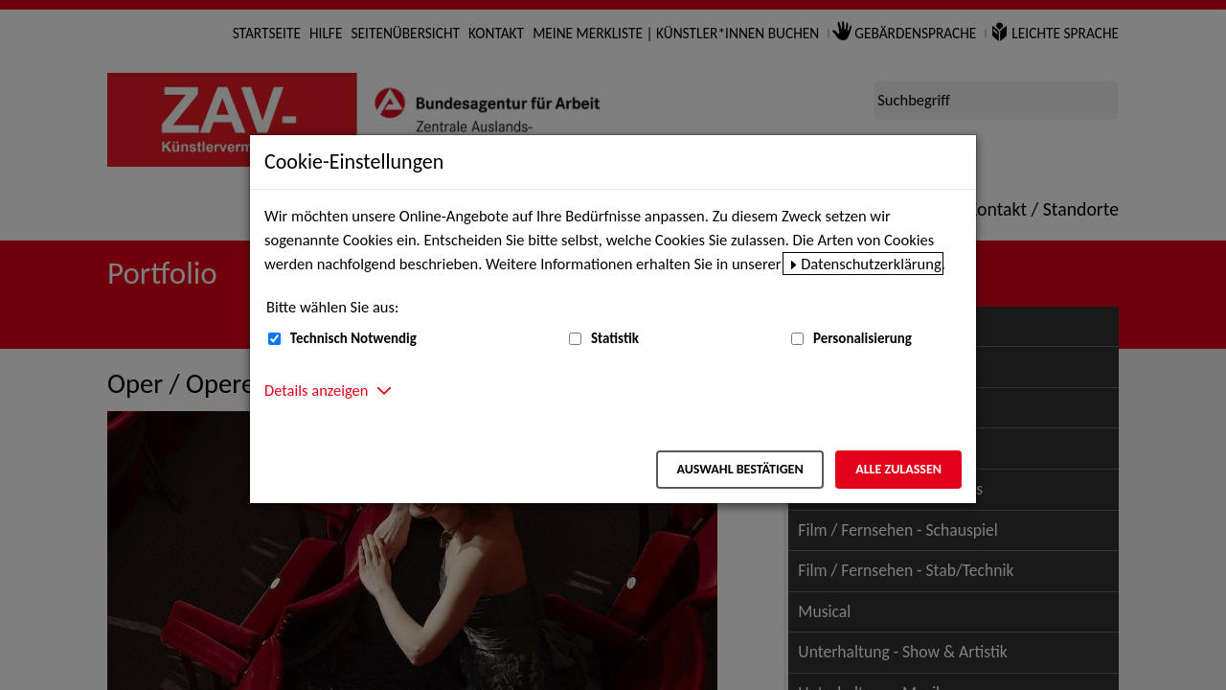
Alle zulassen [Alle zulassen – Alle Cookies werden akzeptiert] (898, 469)
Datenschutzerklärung (871, 263)
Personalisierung (862, 338)
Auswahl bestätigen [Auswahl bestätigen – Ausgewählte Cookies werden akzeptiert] (739, 469)
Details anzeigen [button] (316, 390)
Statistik (615, 338)
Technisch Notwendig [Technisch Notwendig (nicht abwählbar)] (353, 338)
